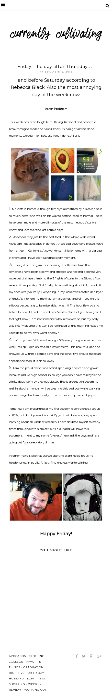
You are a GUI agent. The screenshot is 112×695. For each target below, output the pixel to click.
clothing (36, 656)
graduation (33, 667)
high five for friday (26, 673)
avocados (17, 656)
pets (41, 678)
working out (35, 689)
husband (16, 678)
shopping (17, 684)
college (16, 661)
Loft (31, 678)
